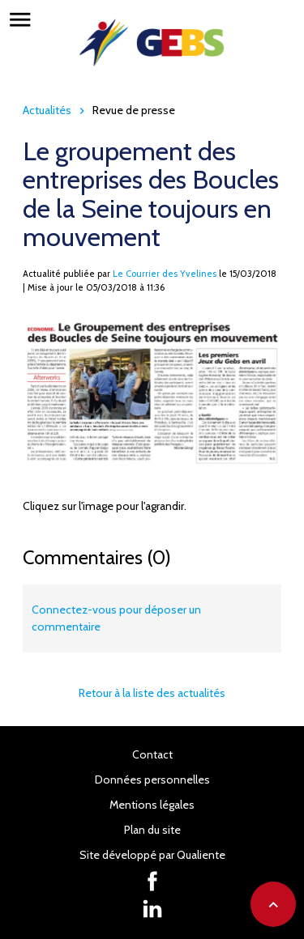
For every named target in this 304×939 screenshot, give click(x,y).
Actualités (47, 110)
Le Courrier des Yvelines (164, 273)
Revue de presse (133, 110)
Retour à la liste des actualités (152, 693)
